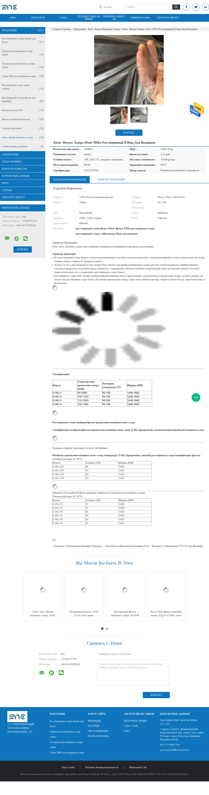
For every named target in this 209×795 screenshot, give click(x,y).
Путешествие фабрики (89, 17)
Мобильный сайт (138, 767)
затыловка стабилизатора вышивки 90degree (77, 546)
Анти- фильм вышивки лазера (23, 137)
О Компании (10, 154)
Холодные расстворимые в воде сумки (23, 66)
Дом (12, 18)
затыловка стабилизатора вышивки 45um (127, 546)
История (93, 726)
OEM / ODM (131, 726)
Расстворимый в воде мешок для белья (23, 40)
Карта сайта (68, 767)
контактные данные (16, 176)
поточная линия (135, 721)
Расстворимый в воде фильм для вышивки (23, 100)
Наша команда (98, 736)
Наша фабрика (12, 162)
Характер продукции (111, 179)
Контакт (128, 132)
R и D (127, 731)
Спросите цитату (168, 18)
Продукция (23, 30)
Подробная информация (69, 179)
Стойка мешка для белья (23, 146)
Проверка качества (114, 17)
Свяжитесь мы (140, 18)
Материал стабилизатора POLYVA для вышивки (177, 546)
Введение (94, 721)
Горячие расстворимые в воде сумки (23, 53)
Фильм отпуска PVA (23, 110)
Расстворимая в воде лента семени (23, 87)
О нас (63, 18)
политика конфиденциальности (102, 767)
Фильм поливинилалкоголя (23, 119)
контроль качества (15, 169)
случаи (7, 190)
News (5, 183)
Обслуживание (98, 731)
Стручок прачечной (23, 128)
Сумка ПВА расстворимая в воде (23, 76)
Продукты (38, 18)
